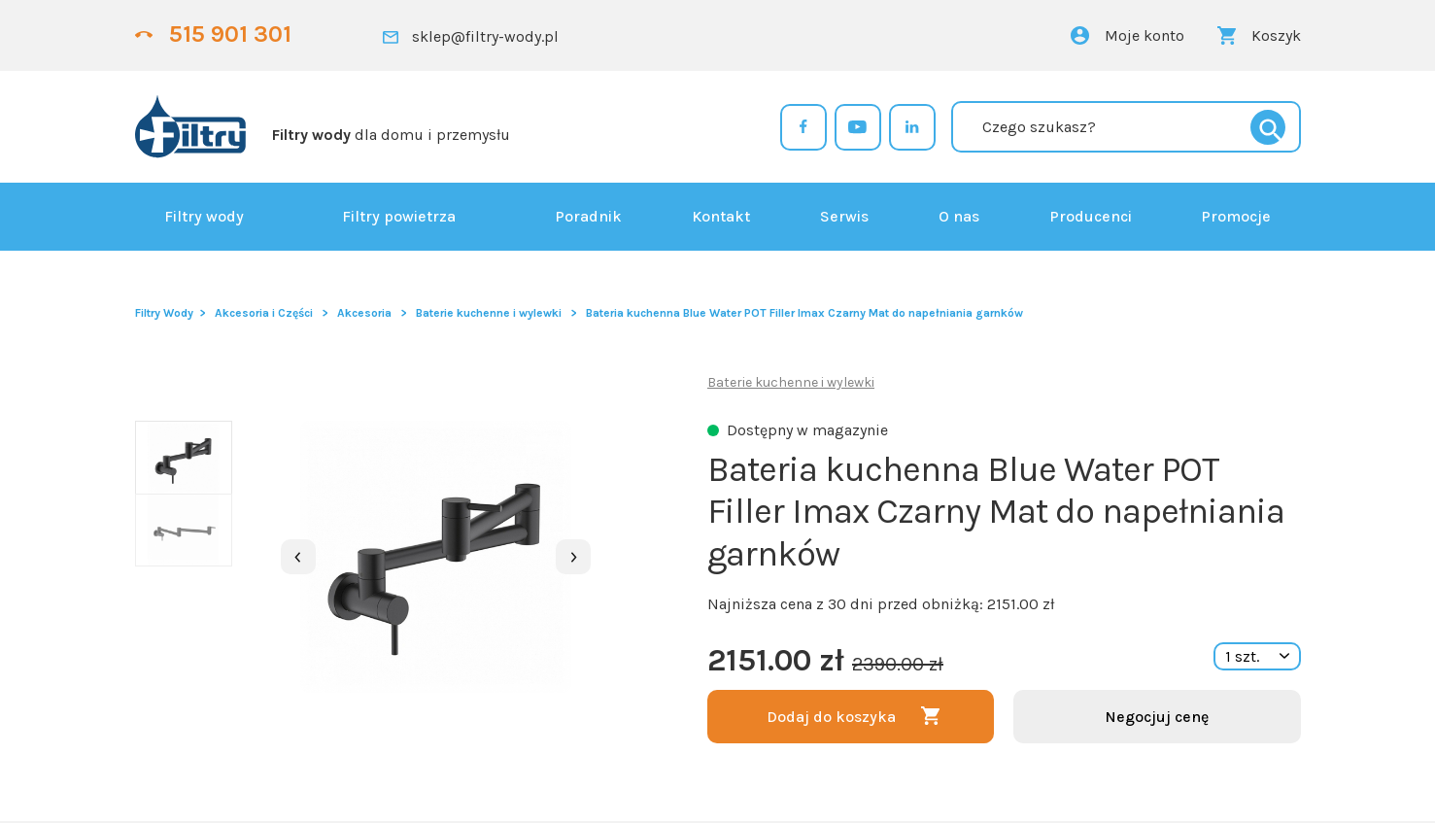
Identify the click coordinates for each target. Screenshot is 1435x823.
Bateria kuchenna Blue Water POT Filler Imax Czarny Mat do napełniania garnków (804, 313)
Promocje (1236, 216)
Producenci (1090, 216)
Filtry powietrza (399, 216)
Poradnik (588, 216)
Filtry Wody (164, 313)
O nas (959, 216)
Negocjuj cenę (1157, 716)
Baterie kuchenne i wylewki (489, 313)
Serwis (844, 216)
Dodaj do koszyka (831, 716)
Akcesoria (364, 313)
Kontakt (721, 216)
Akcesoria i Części (264, 313)
